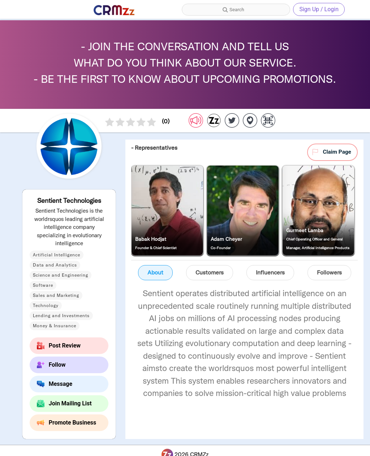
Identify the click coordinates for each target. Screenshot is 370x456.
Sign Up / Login (319, 9)
